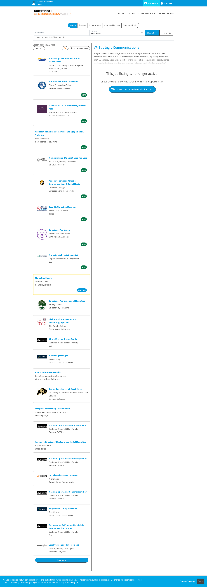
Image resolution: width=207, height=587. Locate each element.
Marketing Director (44, 278)
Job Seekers (151, 3)
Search (73, 25)
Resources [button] (166, 13)
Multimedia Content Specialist (63, 81)
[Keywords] (62, 33)
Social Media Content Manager (63, 475)
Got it (200, 581)
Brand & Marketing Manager (62, 207)
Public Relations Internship (48, 372)
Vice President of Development (64, 544)
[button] (166, 33)
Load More (61, 560)
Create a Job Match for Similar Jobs (132, 89)
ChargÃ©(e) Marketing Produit (63, 339)
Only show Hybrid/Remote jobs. (51, 37)
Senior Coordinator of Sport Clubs (65, 389)
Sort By (38, 48)
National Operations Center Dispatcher (67, 425)
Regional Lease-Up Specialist (63, 508)
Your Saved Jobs (130, 25)
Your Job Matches (112, 25)
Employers (167, 3)
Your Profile (146, 13)
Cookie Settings (187, 581)
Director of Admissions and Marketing (67, 301)
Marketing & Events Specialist (63, 255)
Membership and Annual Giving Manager (68, 157)
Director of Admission (59, 230)
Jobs (131, 13)
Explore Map (95, 25)
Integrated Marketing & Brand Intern (52, 408)
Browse (82, 25)
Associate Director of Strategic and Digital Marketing (60, 442)
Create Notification (79, 48)
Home (121, 13)
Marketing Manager (58, 355)
